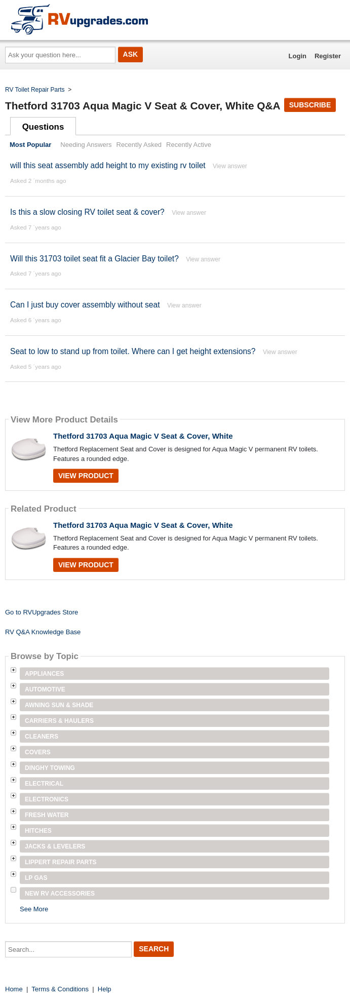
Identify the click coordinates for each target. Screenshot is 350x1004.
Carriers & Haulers (59, 720)
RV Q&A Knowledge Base (43, 632)
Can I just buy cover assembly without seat (85, 304)
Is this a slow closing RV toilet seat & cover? (87, 212)
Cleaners (41, 736)
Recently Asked (139, 144)
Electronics (46, 799)
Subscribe (310, 105)
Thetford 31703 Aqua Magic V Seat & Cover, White (143, 436)
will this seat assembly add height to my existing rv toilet (108, 165)
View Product (85, 476)
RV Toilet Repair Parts (35, 89)
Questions (43, 127)
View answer (230, 166)
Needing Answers (85, 144)
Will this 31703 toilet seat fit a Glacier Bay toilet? (95, 258)
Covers (38, 752)
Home (14, 989)
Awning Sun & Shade (59, 705)
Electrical (44, 783)
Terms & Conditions (60, 989)
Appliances (44, 673)
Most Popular (30, 144)
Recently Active (188, 144)
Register (328, 56)
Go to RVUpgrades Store (41, 612)
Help (104, 989)
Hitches (38, 830)
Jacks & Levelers (55, 846)
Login (297, 56)
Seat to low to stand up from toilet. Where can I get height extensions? (133, 351)
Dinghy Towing (50, 767)
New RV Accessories (60, 893)
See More (34, 909)
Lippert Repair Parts (61, 862)
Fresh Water (46, 815)
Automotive (45, 689)
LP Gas (36, 877)
